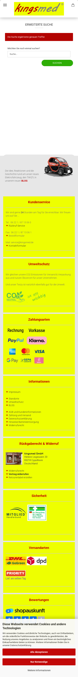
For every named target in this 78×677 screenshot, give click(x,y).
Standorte (14, 398)
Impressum (14, 392)
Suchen (57, 63)
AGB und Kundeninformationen (25, 412)
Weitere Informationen (39, 670)
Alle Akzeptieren (39, 652)
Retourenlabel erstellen (20, 477)
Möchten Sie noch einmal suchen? (24, 48)
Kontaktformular (17, 245)
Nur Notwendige (39, 662)
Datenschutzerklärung (20, 645)
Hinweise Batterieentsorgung (24, 422)
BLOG (12, 405)
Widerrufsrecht (16, 425)
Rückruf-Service (17, 225)
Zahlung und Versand (20, 415)
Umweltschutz (16, 402)
